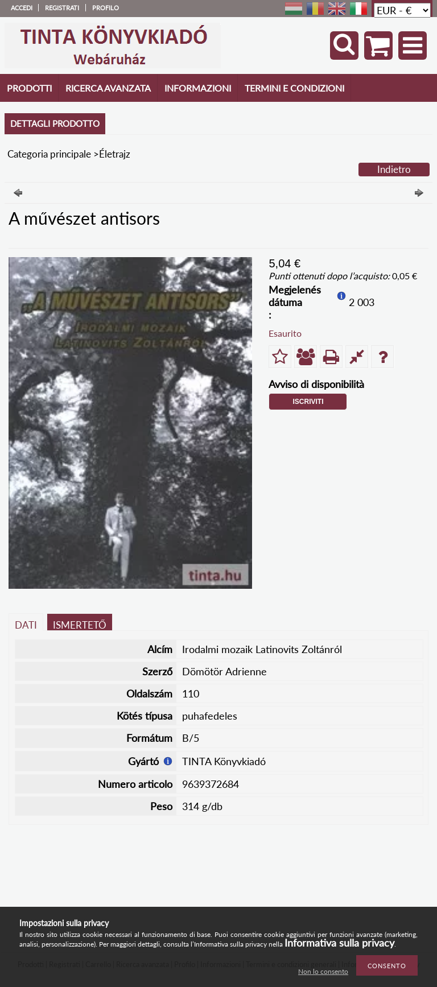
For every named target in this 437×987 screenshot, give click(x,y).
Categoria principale (49, 154)
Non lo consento (323, 971)
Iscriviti (307, 402)
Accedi (21, 7)
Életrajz (114, 154)
